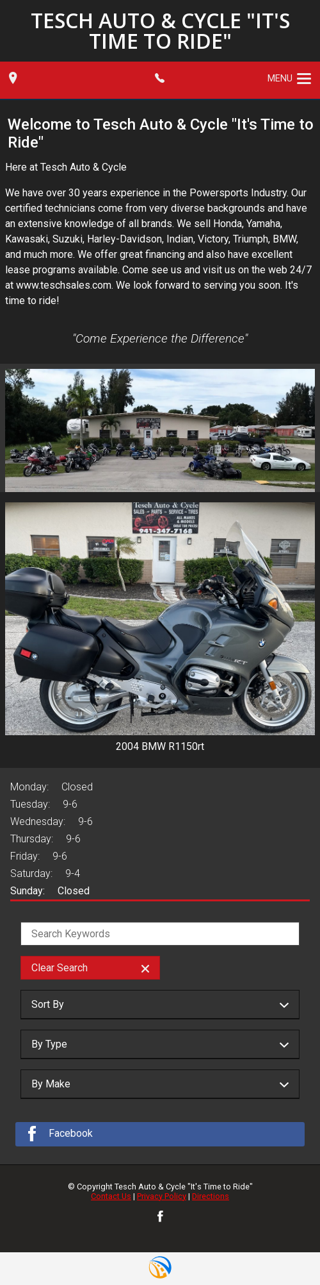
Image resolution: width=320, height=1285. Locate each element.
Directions (210, 1196)
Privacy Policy (161, 1196)
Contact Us (111, 1196)
